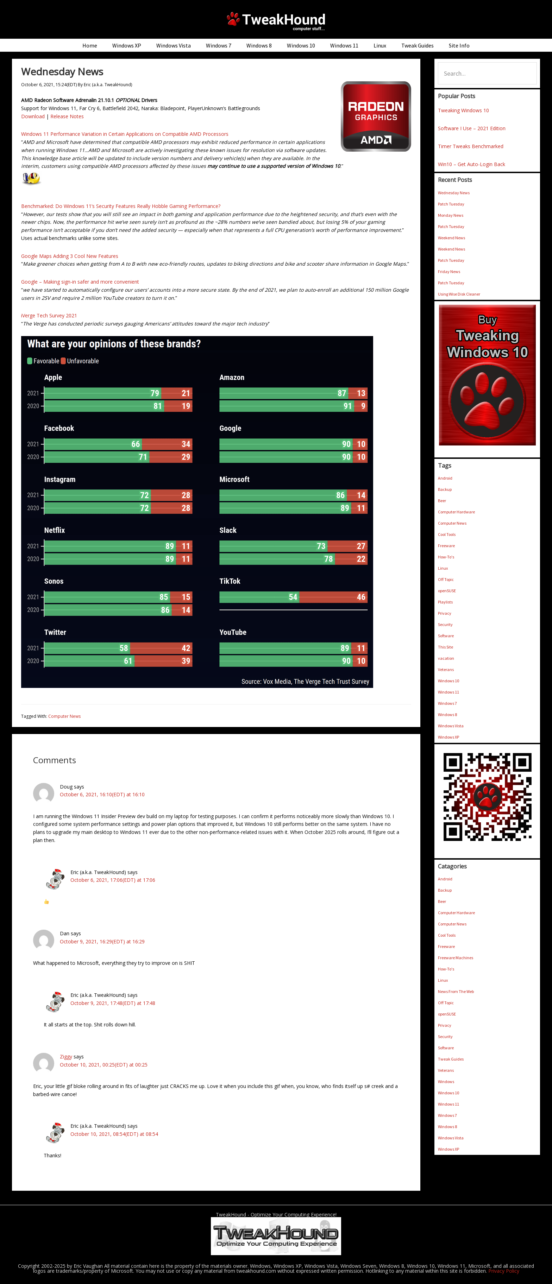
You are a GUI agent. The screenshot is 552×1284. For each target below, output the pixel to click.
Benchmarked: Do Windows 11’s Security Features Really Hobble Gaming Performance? (120, 206)
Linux (443, 568)
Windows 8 (447, 714)
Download (33, 116)
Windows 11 (448, 692)
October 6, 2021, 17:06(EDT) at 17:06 (112, 880)
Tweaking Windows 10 (463, 110)
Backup (445, 489)
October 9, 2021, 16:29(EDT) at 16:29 (102, 941)
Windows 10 (448, 680)
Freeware (446, 545)
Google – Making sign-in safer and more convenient (80, 281)
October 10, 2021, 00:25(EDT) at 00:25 (104, 1064)
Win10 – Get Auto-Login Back (471, 164)
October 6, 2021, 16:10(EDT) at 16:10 (102, 794)
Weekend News (451, 237)
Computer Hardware (456, 511)
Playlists (445, 602)
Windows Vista (451, 725)
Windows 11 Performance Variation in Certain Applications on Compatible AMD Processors (124, 134)
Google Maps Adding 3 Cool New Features (69, 256)
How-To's (446, 556)
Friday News (449, 271)
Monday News (450, 215)
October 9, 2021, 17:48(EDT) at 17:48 (112, 1003)
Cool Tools (447, 534)
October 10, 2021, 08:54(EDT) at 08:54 (114, 1134)
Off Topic (446, 579)
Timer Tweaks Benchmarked (470, 146)
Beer (442, 500)
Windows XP (448, 737)
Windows (446, 1081)
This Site (445, 647)
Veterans (446, 669)
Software (446, 635)
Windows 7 (447, 703)
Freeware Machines (455, 957)
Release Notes (67, 116)
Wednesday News (454, 192)
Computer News (64, 716)
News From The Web (456, 991)
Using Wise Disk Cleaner (459, 294)
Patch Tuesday (451, 204)
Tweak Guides (451, 1059)
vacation (446, 658)
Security (445, 624)
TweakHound (276, 21)
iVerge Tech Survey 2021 (49, 315)
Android (445, 478)
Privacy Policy (503, 1270)
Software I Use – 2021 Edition (472, 128)
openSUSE (447, 590)
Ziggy (66, 1056)
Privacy (444, 613)
